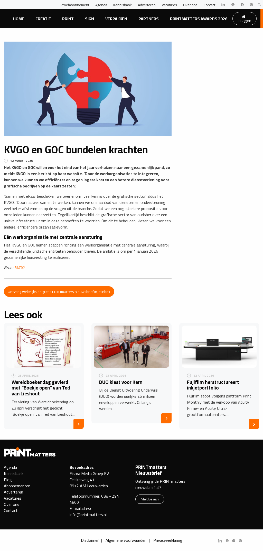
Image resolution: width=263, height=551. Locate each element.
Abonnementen (17, 486)
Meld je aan (150, 499)
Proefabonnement (75, 5)
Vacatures (169, 5)
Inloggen (244, 19)
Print (68, 19)
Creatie (43, 19)
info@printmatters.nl (88, 514)
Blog (8, 479)
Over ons (190, 5)
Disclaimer (90, 540)
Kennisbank (122, 5)
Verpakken (116, 19)
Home (18, 19)
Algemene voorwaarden (126, 540)
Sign (89, 19)
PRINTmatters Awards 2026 (198, 19)
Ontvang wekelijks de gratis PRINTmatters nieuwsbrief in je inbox (59, 291)
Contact (209, 5)
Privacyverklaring (167, 540)
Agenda (101, 5)
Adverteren (147, 5)
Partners (148, 19)
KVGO (19, 267)
